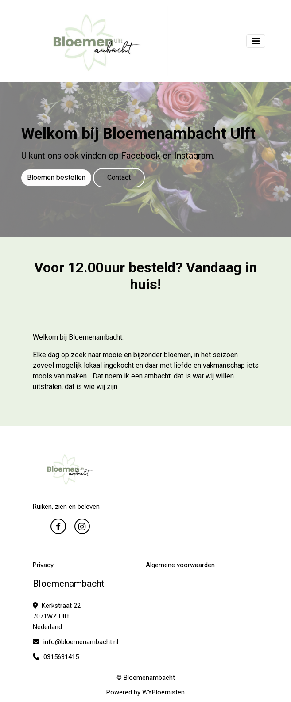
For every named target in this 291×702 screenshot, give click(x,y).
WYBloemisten (163, 692)
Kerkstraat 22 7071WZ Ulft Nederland (57, 616)
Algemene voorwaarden (180, 565)
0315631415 (56, 657)
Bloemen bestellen (56, 177)
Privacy (43, 565)
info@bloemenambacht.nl (75, 642)
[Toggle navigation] (255, 41)
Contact (119, 177)
